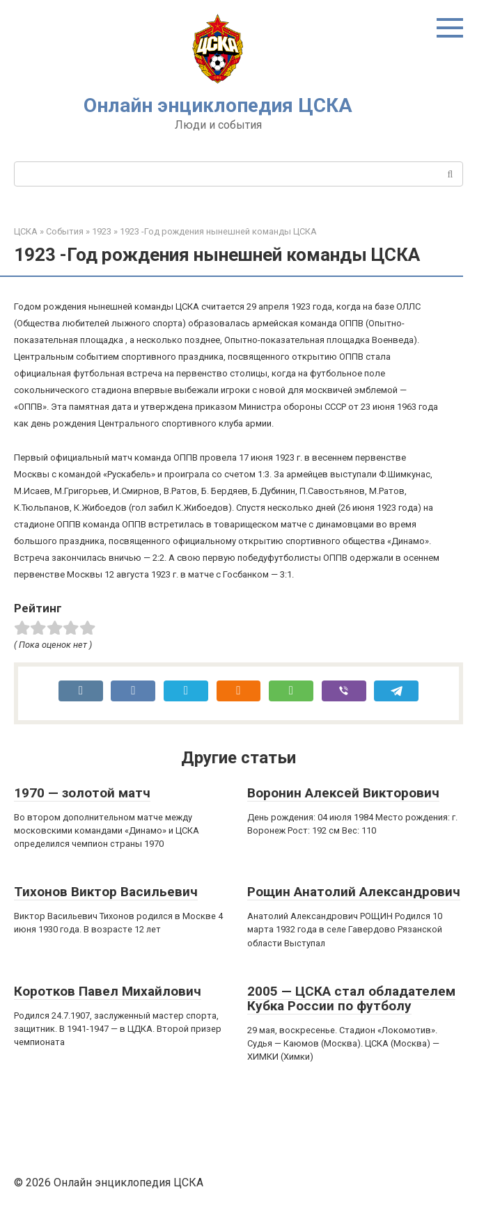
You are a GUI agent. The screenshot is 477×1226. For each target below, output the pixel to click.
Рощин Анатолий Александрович (353, 892)
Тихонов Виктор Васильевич (106, 892)
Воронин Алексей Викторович (343, 793)
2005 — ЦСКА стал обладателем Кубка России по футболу (351, 998)
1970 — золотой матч (82, 793)
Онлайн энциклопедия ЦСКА (218, 105)
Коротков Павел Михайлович (107, 991)
